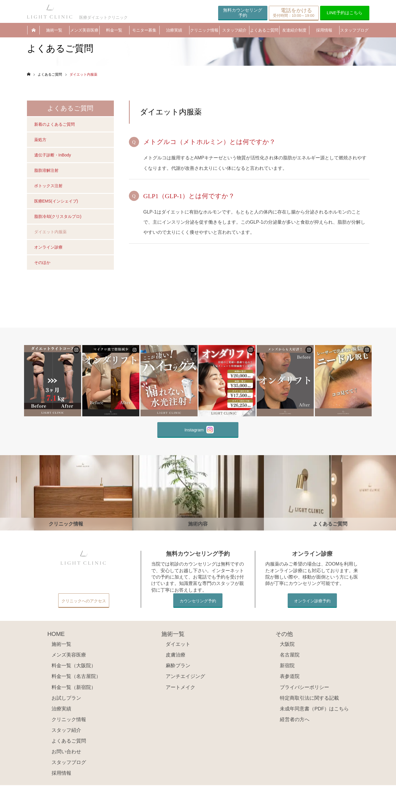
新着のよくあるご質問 (54, 125)
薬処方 (40, 140)
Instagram (199, 430)
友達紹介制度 (294, 30)
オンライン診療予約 (312, 601)
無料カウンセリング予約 (242, 13)
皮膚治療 (175, 656)
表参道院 (290, 677)
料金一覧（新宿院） (74, 688)
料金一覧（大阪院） (74, 666)
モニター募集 (144, 30)
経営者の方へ (294, 720)
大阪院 (287, 645)
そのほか (42, 263)
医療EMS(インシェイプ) (56, 202)
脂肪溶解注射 (46, 171)
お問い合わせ (66, 752)
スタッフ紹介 (234, 30)
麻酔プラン (178, 666)
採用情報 (324, 30)
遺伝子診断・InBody (52, 156)
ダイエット (178, 645)
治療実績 (174, 30)
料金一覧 (114, 30)
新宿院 (287, 666)
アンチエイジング (185, 677)
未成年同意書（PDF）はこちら (314, 709)
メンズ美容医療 (84, 30)
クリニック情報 (204, 30)
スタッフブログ (354, 30)
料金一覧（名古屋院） (76, 677)
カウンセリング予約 (198, 601)
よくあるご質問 (264, 30)
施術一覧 (54, 30)
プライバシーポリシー (304, 688)
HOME (33, 30)
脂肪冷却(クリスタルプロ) (57, 217)
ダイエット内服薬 (50, 232)
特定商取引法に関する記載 (309, 698)
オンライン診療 (48, 248)
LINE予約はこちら (344, 12)
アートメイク (180, 688)
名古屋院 (290, 656)
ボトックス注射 (48, 186)
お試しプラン (66, 698)
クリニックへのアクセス (83, 601)
